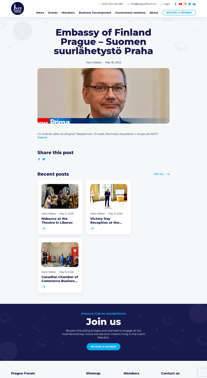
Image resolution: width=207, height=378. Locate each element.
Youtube (180, 4)
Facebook (175, 4)
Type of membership (137, 323)
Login (167, 4)
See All (159, 174)
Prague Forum (17, 8)
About (154, 12)
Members (68, 12)
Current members (135, 319)
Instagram (185, 4)
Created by (104, 369)
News (40, 12)
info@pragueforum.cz (143, 4)
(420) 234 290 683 (112, 4)
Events (53, 12)
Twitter (189, 4)
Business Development (95, 12)
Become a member (179, 12)
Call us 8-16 (168, 319)
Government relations (130, 12)
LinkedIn (194, 4)
